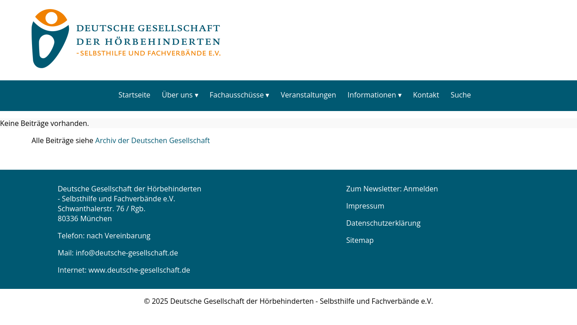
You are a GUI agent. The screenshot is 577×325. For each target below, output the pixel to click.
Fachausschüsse (237, 95)
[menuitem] (134, 94)
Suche (461, 95)
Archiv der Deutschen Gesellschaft (152, 140)
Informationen (372, 95)
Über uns (177, 95)
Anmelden (420, 189)
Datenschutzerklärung (383, 223)
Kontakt (426, 95)
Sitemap (360, 240)
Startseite (135, 95)
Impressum (365, 206)
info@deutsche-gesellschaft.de (127, 253)
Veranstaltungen (308, 95)
